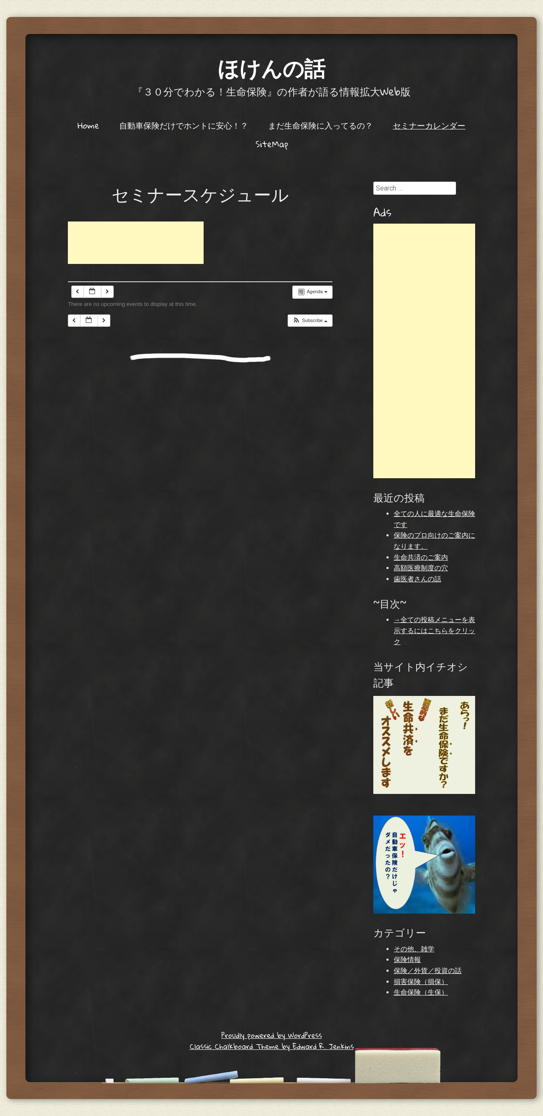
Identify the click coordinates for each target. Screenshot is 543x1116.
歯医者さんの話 (417, 579)
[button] (310, 320)
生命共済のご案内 (421, 557)
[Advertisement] (136, 243)
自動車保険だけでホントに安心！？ (183, 125)
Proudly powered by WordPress (271, 1035)
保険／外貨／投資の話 (428, 971)
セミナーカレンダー (429, 125)
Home (88, 125)
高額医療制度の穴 (421, 568)
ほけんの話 (271, 68)
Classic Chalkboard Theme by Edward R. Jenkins (272, 1046)
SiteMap (271, 144)
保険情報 (407, 960)
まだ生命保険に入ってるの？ (320, 125)
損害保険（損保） (421, 982)
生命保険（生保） (421, 992)
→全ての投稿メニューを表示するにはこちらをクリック (434, 630)
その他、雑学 (414, 949)
